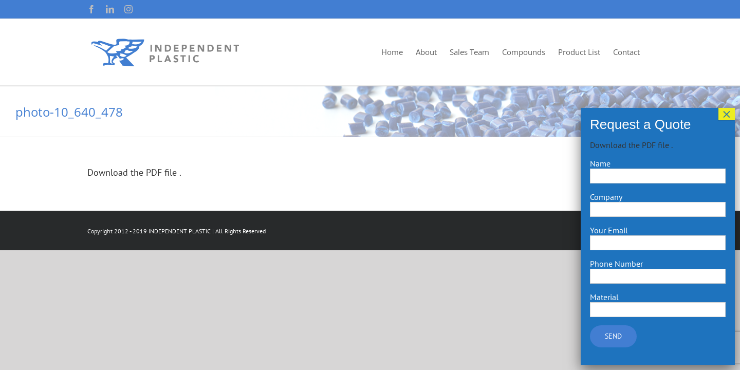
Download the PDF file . (134, 172)
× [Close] (726, 114)
